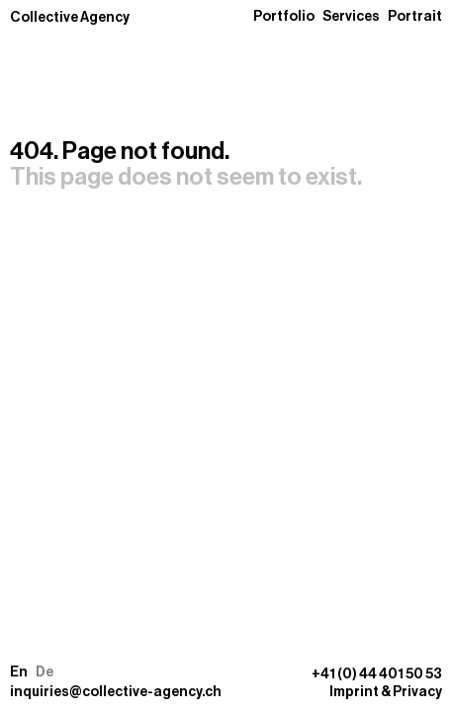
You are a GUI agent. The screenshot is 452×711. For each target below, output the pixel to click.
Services (351, 17)
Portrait (415, 17)
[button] (31, 672)
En (19, 672)
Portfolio (284, 17)
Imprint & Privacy (385, 692)
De (44, 672)
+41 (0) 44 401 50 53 (377, 674)
